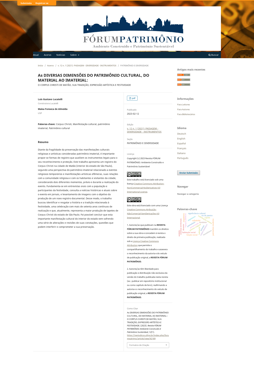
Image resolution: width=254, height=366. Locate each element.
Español (181, 143)
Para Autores (183, 109)
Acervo (47, 54)
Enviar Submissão (188, 172)
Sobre (73, 54)
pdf (133, 98)
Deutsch (181, 133)
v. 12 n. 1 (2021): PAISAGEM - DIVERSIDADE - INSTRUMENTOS (87, 65)
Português (182, 158)
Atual (36, 54)
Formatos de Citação (139, 345)
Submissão (26, 3)
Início (40, 65)
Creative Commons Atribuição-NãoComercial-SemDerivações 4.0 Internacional (143, 213)
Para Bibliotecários (186, 114)
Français (181, 148)
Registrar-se (41, 3)
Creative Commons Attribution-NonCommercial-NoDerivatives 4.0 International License (145, 187)
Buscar (213, 54)
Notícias (60, 54)
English (181, 138)
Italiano (181, 153)
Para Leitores (183, 104)
